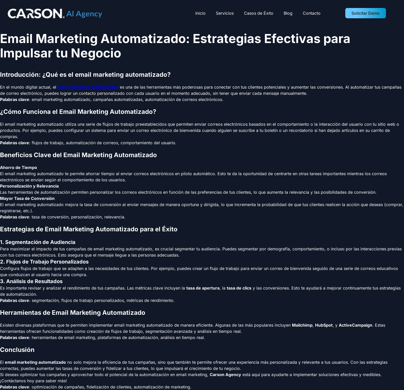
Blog (288, 13)
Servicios (225, 13)
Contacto (312, 13)
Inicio (200, 13)
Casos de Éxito (258, 13)
